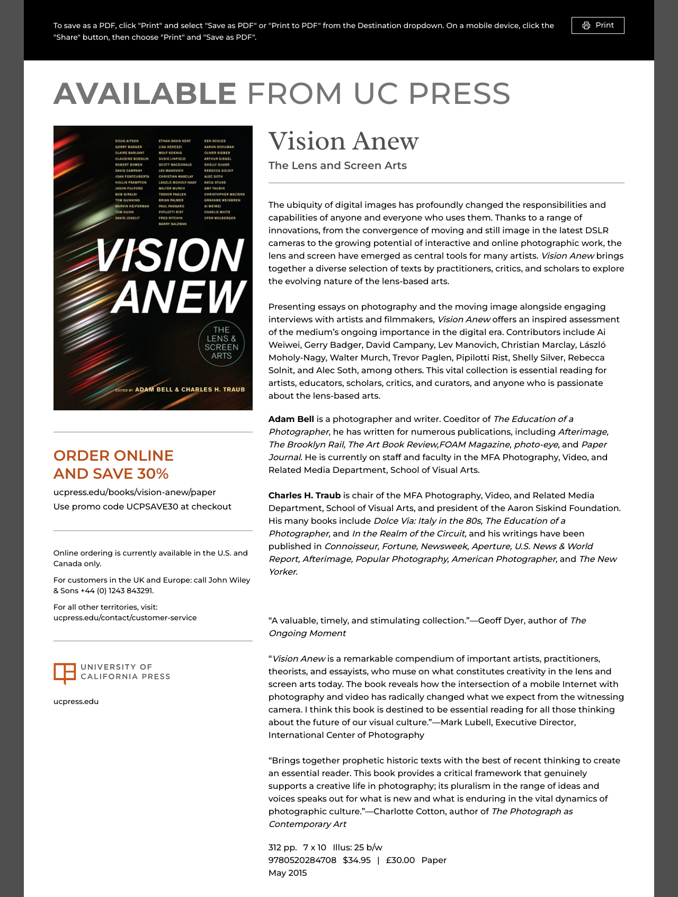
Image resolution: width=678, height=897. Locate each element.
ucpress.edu (76, 701)
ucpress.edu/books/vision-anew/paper (134, 493)
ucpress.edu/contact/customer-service (125, 617)
